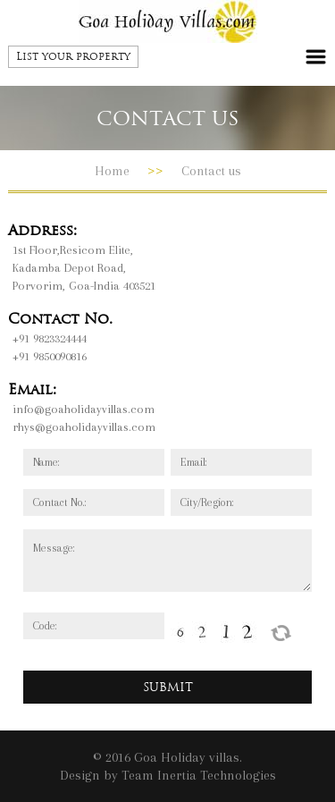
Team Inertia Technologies (198, 775)
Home (112, 171)
